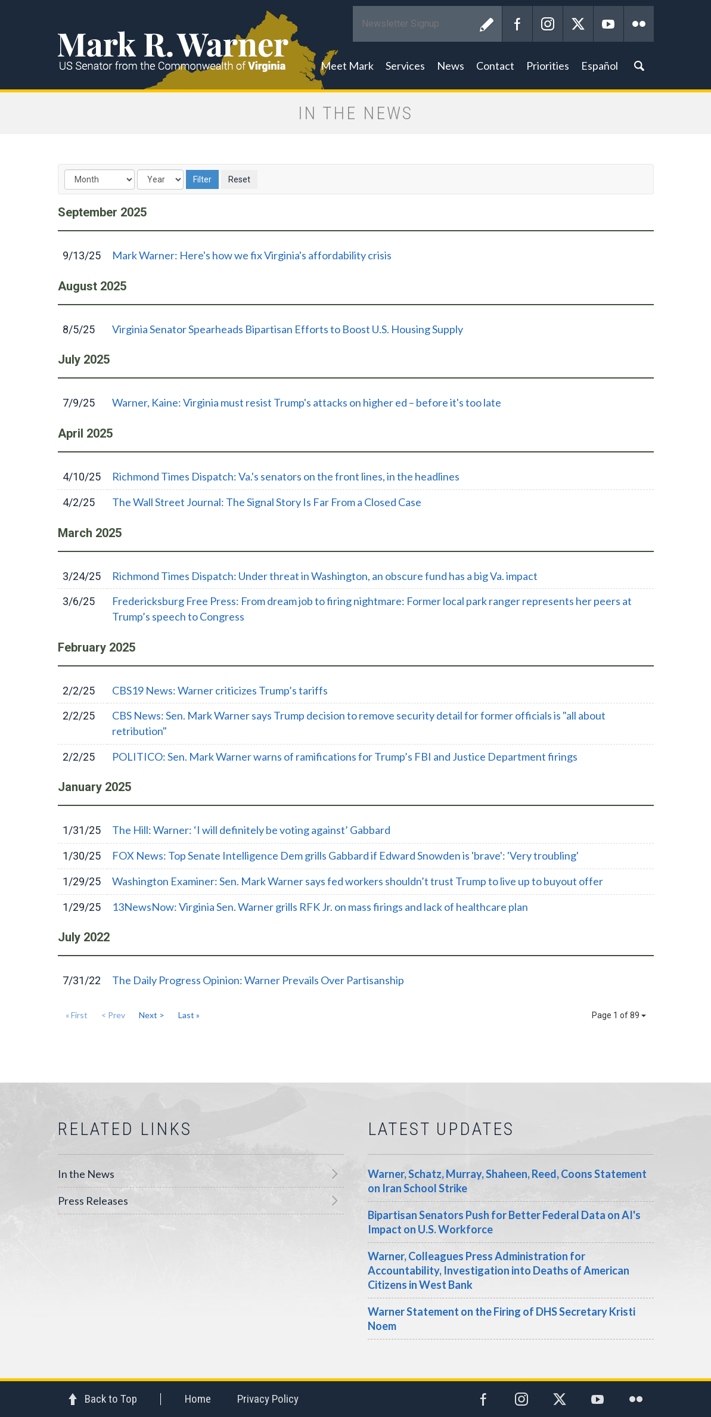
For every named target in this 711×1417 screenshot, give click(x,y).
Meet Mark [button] (347, 65)
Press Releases (93, 1200)
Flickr (639, 24)
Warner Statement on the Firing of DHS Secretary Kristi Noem (501, 1318)
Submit (487, 24)
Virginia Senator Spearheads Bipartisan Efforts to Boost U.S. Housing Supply (287, 329)
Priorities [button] (547, 65)
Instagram (548, 24)
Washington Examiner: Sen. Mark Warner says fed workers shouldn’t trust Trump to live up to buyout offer (357, 881)
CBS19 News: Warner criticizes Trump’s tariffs (220, 690)
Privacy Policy (268, 1399)
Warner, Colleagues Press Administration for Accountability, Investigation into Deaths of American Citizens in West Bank (498, 1270)
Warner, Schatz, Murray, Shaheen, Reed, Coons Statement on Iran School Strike (507, 1181)
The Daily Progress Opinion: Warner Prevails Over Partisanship (258, 980)
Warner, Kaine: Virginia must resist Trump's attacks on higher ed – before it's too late (306, 402)
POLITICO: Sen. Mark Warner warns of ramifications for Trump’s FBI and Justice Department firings (345, 756)
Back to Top (111, 1399)
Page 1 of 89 (619, 1015)
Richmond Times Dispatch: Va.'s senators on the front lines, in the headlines (285, 476)
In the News (86, 1173)
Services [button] (405, 65)
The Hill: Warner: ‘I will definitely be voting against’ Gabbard (251, 829)
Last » (189, 1015)
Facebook (517, 24)
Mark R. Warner (356, 44)
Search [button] (639, 65)
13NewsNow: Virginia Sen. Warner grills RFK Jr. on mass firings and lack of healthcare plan (320, 906)
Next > (151, 1015)
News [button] (450, 65)
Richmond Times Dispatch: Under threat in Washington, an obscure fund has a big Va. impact (325, 575)
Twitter (578, 24)
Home (198, 1399)
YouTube (608, 24)
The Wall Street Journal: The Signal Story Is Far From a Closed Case (266, 501)
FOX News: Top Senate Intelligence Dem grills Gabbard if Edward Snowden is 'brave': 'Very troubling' (345, 855)
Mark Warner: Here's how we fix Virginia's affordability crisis (252, 255)
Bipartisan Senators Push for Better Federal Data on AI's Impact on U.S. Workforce (504, 1222)
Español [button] (599, 65)
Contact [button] (495, 65)
